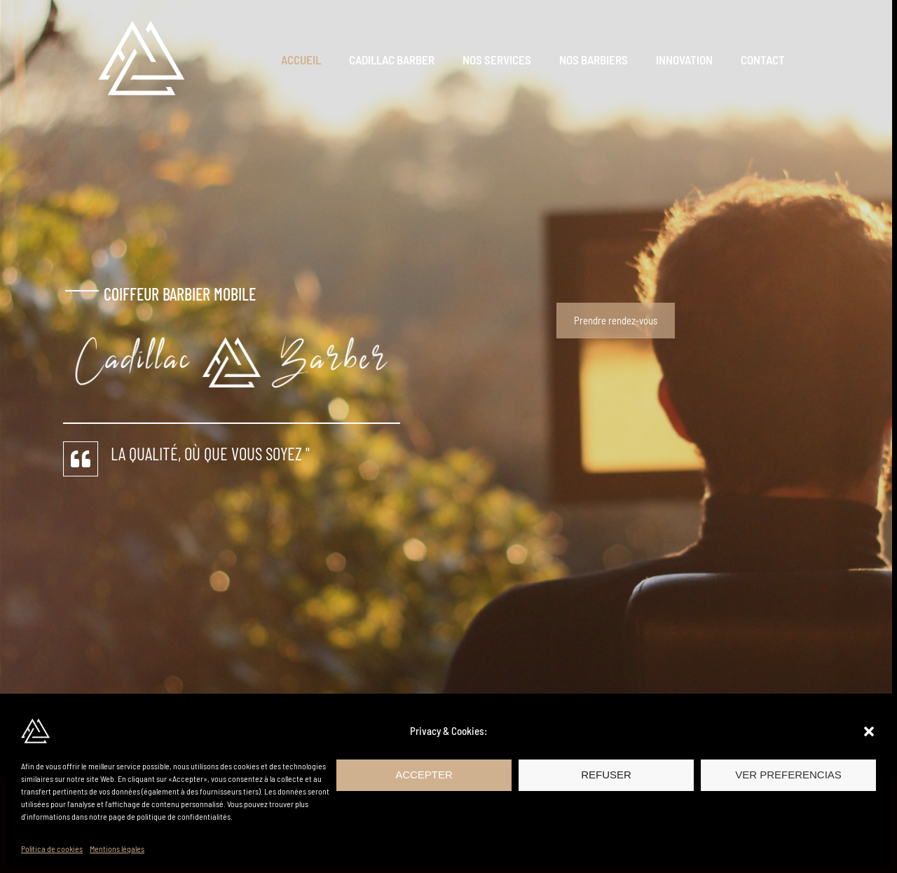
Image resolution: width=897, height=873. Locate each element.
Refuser (606, 775)
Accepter (424, 775)
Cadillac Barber (410, 60)
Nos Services (511, 60)
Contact (765, 60)
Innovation (690, 60)
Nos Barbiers (604, 60)
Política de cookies (52, 848)
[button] (869, 731)
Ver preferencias (788, 775)
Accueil (324, 60)
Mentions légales (117, 848)
